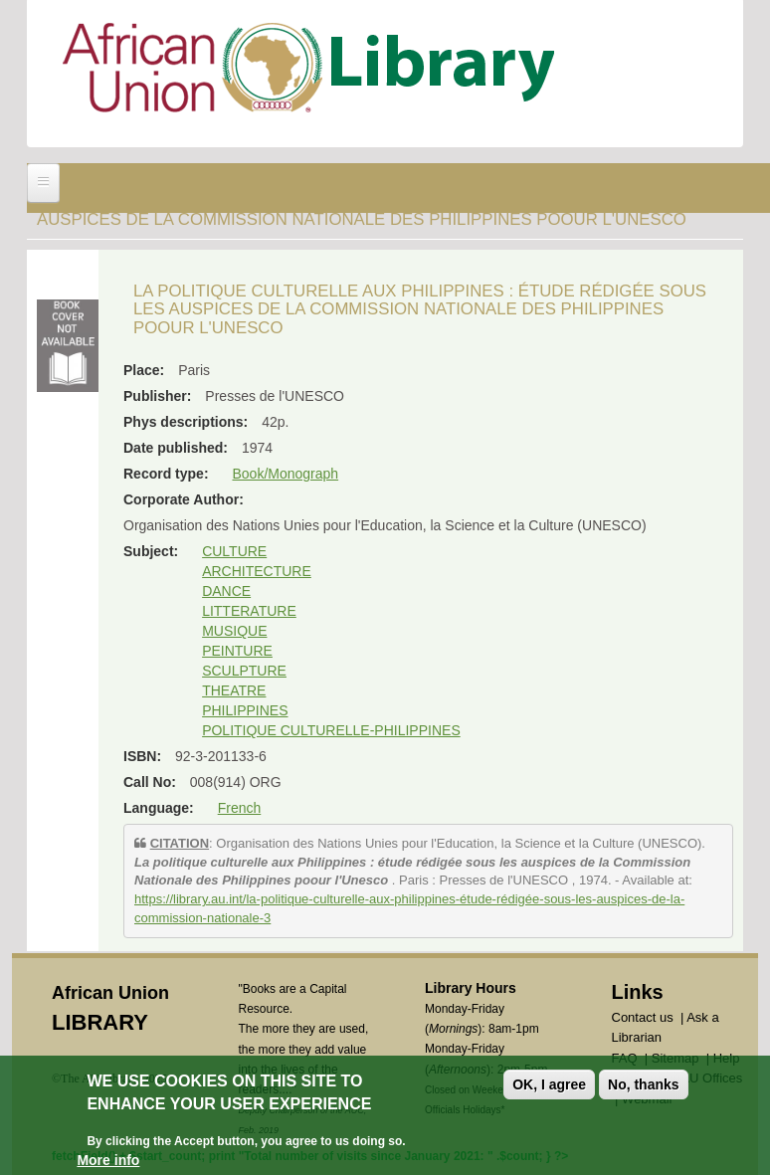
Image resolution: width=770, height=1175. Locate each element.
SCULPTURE (244, 671)
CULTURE (234, 551)
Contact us (643, 1017)
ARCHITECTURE (256, 571)
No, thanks (643, 1087)
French (240, 808)
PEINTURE (237, 651)
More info (108, 1162)
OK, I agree (549, 1087)
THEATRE (234, 690)
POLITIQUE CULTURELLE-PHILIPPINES (331, 730)
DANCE (226, 591)
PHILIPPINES (245, 710)
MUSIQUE (234, 631)
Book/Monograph (285, 474)
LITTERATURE (249, 611)
